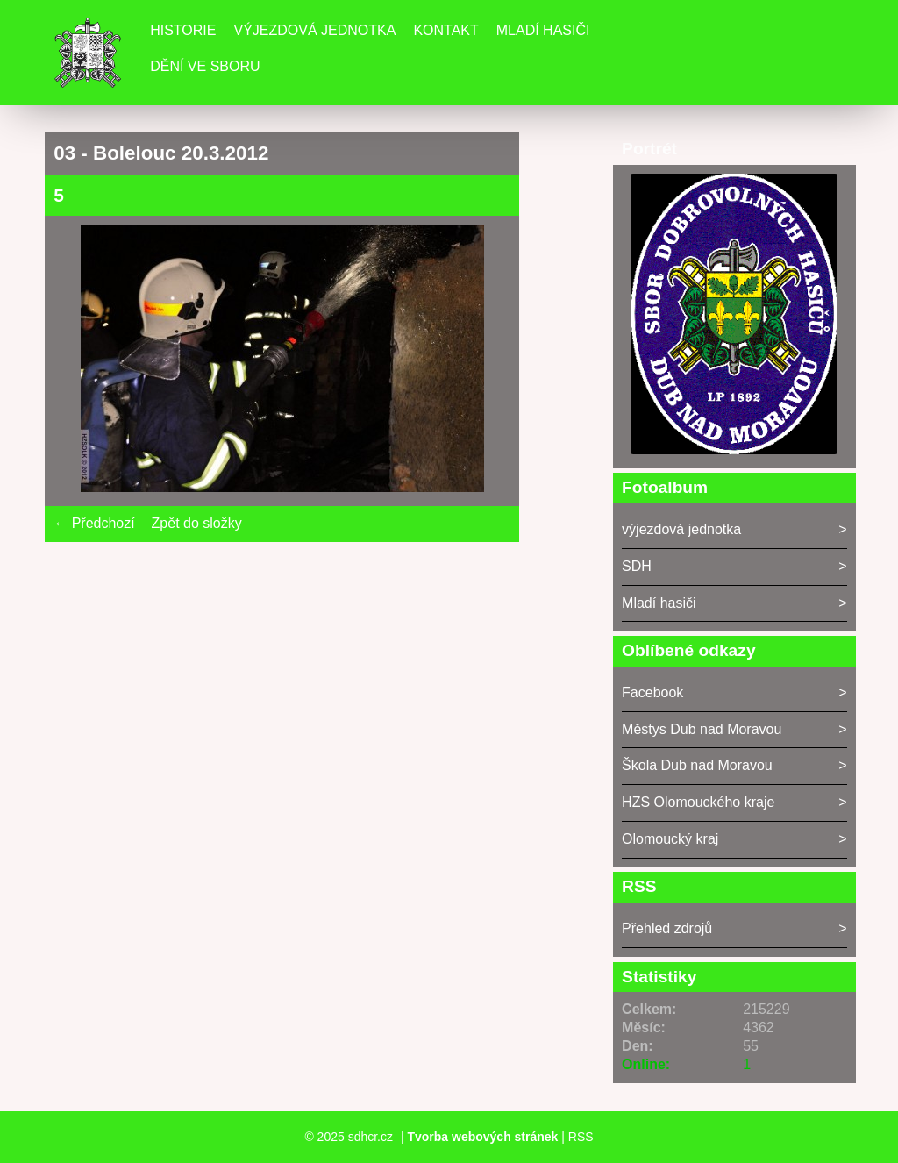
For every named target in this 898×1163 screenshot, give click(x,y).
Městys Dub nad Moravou (701, 729)
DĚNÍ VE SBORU (205, 66)
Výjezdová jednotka (314, 30)
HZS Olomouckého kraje (698, 802)
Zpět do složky (197, 523)
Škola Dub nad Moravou (697, 765)
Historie (183, 30)
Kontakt (445, 30)
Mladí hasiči (543, 30)
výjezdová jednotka (681, 529)
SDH (637, 566)
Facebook (652, 692)
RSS (581, 1137)
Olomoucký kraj (670, 838)
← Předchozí (93, 523)
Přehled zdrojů (667, 928)
